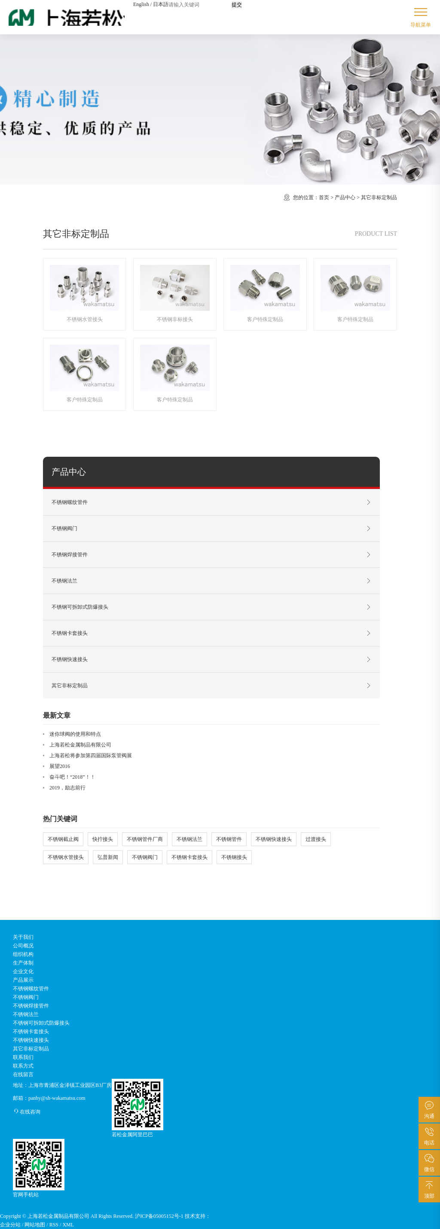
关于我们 (23, 937)
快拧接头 (102, 839)
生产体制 (23, 963)
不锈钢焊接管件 (211, 554)
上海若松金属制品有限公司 (80, 745)
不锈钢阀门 (211, 528)
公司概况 (23, 946)
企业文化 (23, 971)
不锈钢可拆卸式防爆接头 (211, 607)
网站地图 (34, 1225)
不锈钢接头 (234, 857)
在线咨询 (26, 1112)
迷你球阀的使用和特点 (75, 734)
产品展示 (23, 980)
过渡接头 (316, 839)
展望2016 (59, 766)
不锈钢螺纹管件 (211, 502)
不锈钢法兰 (211, 581)
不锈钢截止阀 (63, 839)
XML (68, 1225)
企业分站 (10, 1225)
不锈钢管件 (229, 839)
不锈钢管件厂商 (145, 839)
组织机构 (23, 954)
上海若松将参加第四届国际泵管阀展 (90, 756)
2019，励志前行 (67, 788)
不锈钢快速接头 (211, 659)
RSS (53, 1225)
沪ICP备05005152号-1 (159, 1216)
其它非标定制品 (379, 197)
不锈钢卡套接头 (211, 633)
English (141, 4)
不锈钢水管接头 (66, 857)
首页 (324, 197)
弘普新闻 (108, 857)
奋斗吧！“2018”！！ (72, 777)
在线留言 (23, 1074)
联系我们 (23, 1057)
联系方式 (23, 1066)
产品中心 (345, 197)
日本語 (160, 4)
